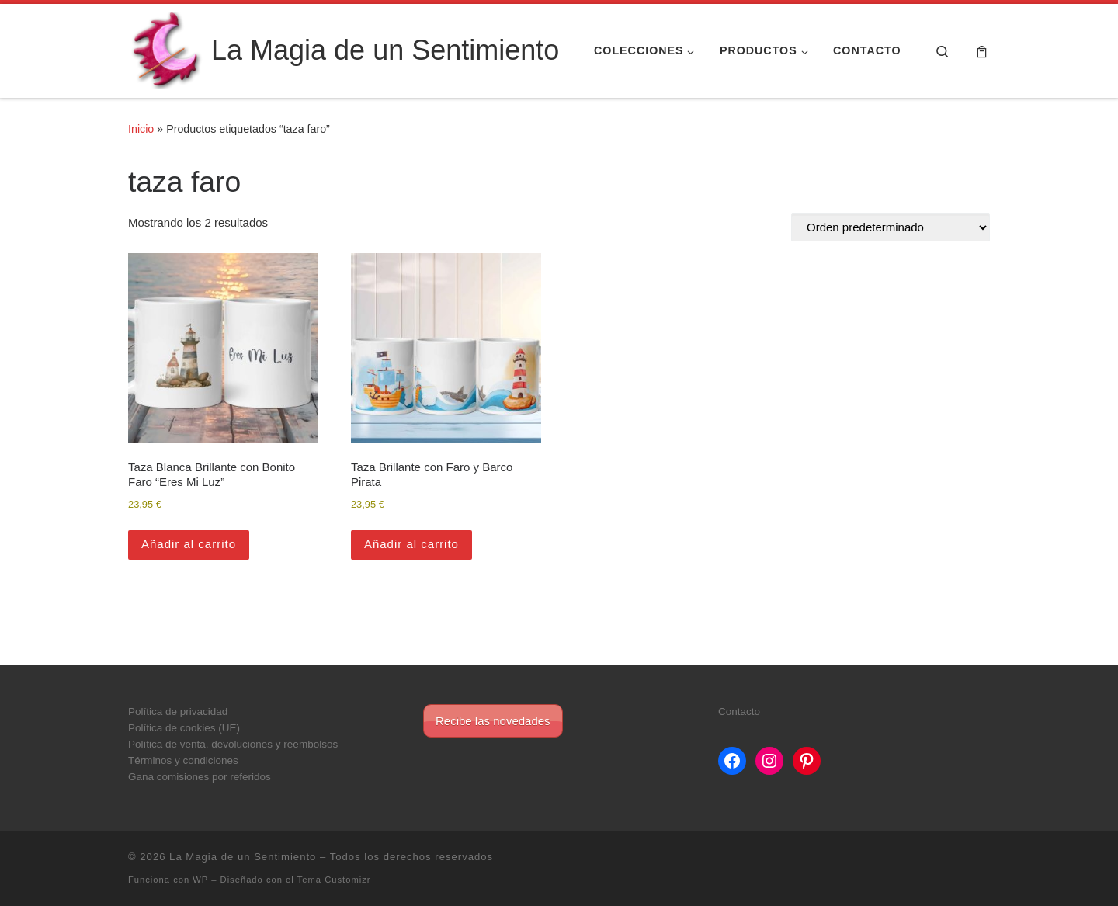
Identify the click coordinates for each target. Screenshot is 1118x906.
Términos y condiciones (183, 760)
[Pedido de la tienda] (890, 227)
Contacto (739, 711)
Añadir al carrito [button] (188, 543)
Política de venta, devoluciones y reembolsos (233, 744)
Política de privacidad (177, 711)
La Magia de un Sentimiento (242, 857)
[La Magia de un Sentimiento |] (167, 48)
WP (200, 879)
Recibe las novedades (493, 720)
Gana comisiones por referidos (199, 777)
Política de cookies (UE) (184, 728)
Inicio (141, 129)
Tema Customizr (334, 879)
